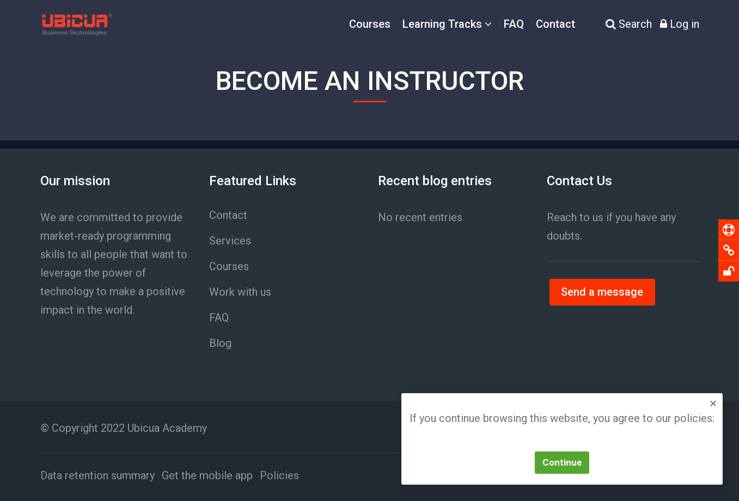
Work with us (240, 291)
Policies (279, 475)
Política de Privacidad (510, 437)
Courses (369, 23)
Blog (220, 343)
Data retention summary (97, 475)
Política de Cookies (619, 437)
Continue (562, 462)
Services (230, 240)
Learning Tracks (442, 23)
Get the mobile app (207, 475)
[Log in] (679, 24)
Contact (555, 23)
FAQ (514, 23)
